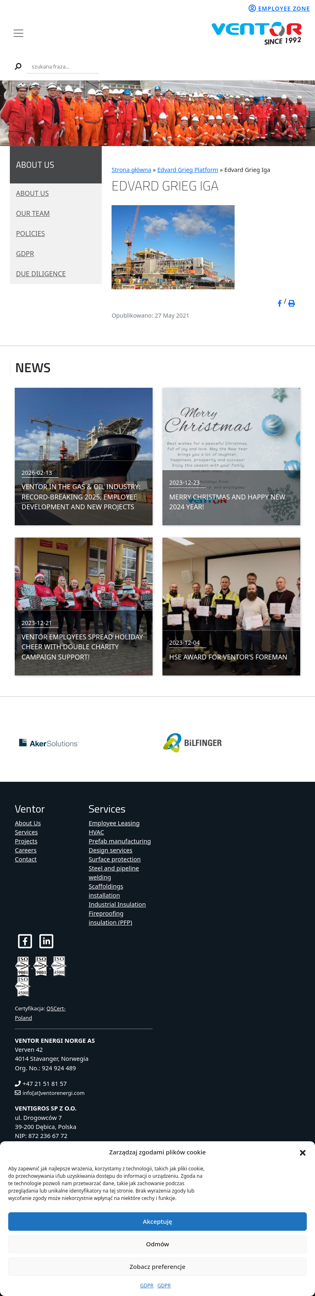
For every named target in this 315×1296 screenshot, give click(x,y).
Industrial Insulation (117, 904)
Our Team (33, 213)
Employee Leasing (114, 823)
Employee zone (279, 8)
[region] (157, 113)
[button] (303, 1152)
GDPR (146, 1285)
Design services (110, 850)
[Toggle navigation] (18, 33)
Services (26, 832)
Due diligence (41, 273)
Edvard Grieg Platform (187, 170)
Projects (26, 841)
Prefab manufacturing (120, 841)
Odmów (157, 1244)
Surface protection (115, 859)
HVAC (96, 832)
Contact (26, 859)
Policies (30, 233)
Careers (26, 850)
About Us (32, 193)
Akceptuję (157, 1221)
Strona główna (131, 170)
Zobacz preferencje (157, 1266)
